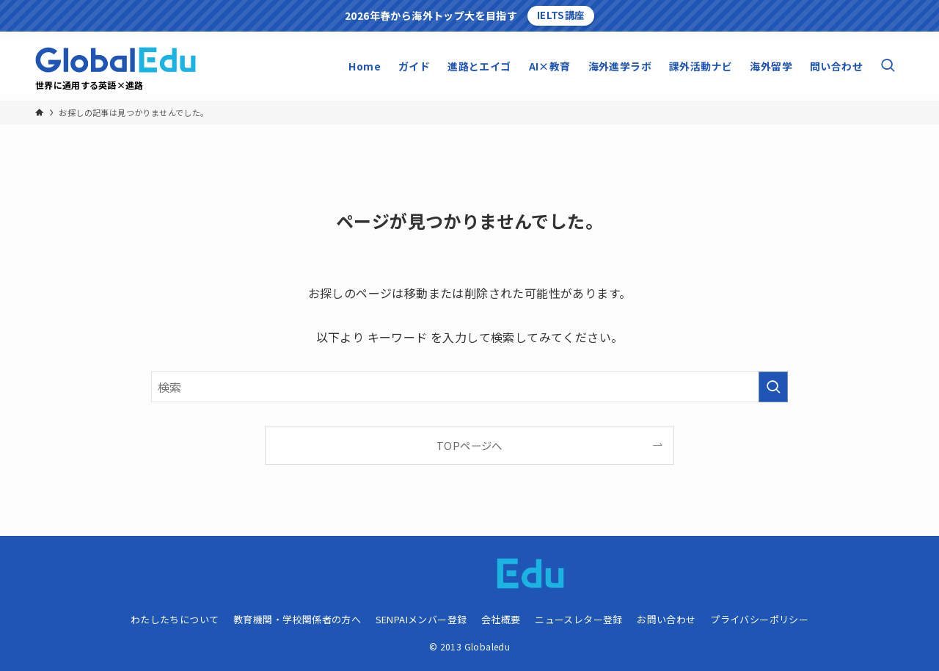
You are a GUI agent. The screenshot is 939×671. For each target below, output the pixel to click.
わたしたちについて (175, 619)
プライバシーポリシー (759, 619)
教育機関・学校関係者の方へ (297, 619)
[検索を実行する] (773, 386)
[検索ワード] (469, 386)
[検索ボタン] (888, 66)
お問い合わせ (666, 619)
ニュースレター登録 (579, 619)
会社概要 (501, 619)
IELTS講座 (561, 15)
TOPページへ (469, 445)
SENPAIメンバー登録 (421, 619)
